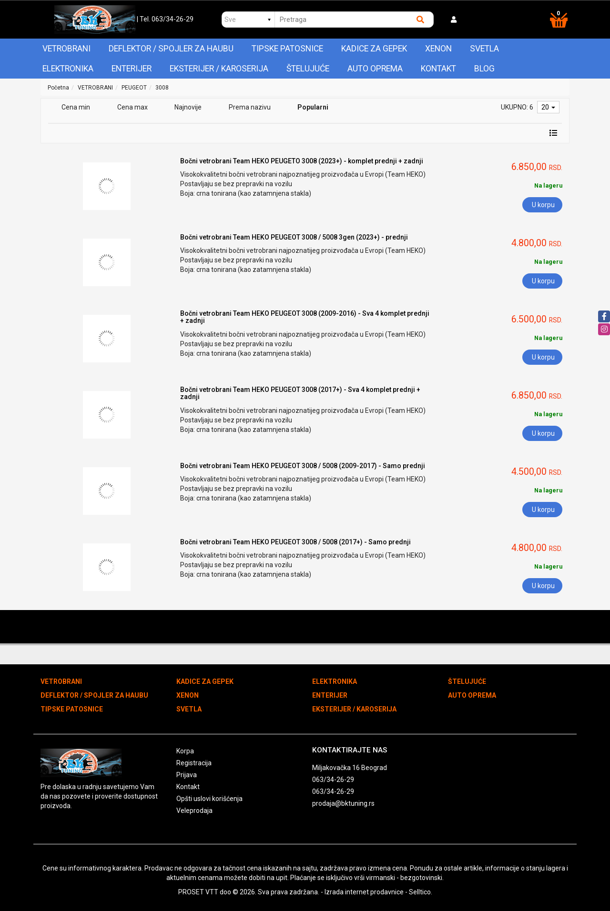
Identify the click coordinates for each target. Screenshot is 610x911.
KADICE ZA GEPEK (374, 48)
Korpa (185, 751)
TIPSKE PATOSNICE (287, 48)
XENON (438, 48)
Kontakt (438, 68)
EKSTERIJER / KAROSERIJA (219, 68)
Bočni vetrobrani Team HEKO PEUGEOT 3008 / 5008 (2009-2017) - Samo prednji (302, 466)
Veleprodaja (194, 810)
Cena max (132, 107)
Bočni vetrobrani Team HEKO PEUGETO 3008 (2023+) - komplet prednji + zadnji (301, 161)
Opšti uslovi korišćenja (209, 798)
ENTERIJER (132, 68)
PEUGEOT (134, 87)
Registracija (194, 763)
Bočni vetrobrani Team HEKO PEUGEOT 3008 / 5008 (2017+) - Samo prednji (295, 542)
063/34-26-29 (333, 779)
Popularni (312, 107)
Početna (58, 87)
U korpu (543, 205)
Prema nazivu (250, 107)
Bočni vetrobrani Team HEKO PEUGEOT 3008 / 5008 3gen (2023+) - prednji (294, 237)
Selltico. (420, 892)
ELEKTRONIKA (67, 68)
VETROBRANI (66, 48)
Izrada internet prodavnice (364, 892)
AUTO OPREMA (375, 68)
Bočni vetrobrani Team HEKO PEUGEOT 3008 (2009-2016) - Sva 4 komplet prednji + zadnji (304, 317)
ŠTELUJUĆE (307, 68)
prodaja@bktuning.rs (343, 803)
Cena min (75, 107)
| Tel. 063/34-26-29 (165, 19)
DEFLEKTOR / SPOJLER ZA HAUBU (171, 48)
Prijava (186, 775)
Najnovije (188, 107)
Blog (484, 68)
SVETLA (484, 48)
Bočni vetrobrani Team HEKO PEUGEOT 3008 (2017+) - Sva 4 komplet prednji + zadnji (300, 393)
